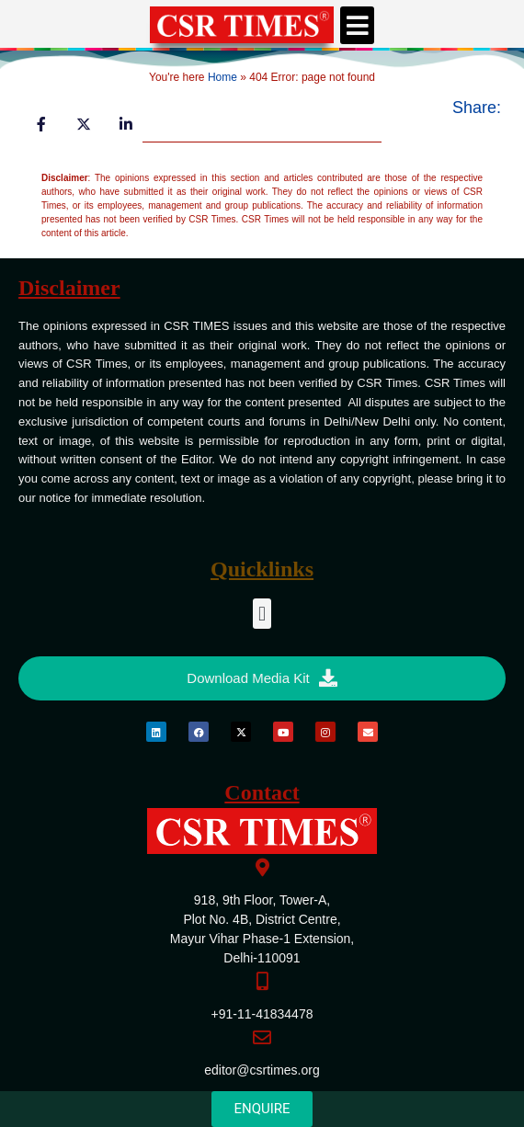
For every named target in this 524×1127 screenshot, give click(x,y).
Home (222, 77)
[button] (357, 25)
